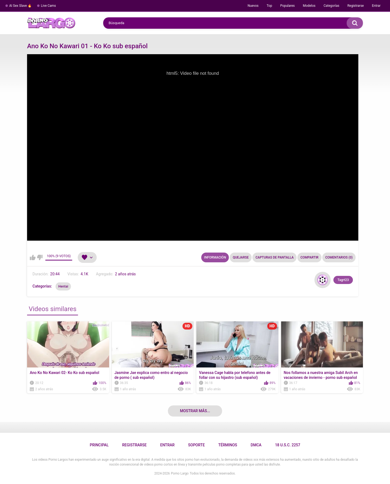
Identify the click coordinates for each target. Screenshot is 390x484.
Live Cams (48, 6)
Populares (287, 6)
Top (269, 6)
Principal (99, 445)
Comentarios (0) (339, 257)
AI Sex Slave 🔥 (20, 6)
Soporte (196, 445)
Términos (227, 445)
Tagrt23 (343, 280)
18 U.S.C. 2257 (287, 445)
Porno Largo (179, 473)
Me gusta (32, 257)
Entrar (376, 6)
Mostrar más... (195, 411)
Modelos (309, 6)
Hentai (63, 286)
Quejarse (241, 257)
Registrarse (355, 6)
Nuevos (253, 6)
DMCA (256, 445)
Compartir (309, 257)
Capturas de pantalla (274, 257)
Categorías (331, 6)
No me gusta (40, 257)
